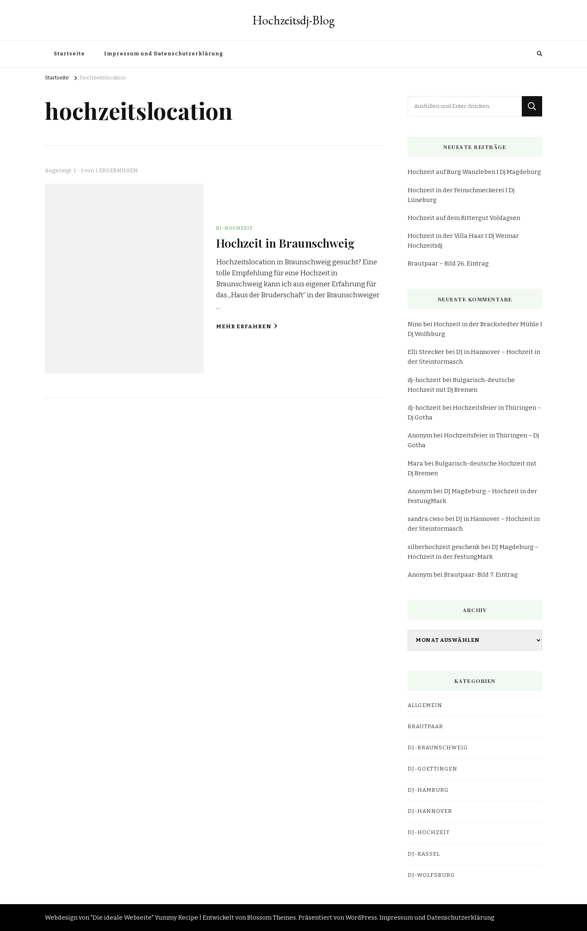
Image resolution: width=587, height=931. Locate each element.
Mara (415, 463)
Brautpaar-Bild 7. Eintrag (481, 574)
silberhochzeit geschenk (444, 547)
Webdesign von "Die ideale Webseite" (99, 917)
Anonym (420, 435)
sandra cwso (426, 519)
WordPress (361, 917)
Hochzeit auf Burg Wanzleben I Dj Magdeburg (474, 172)
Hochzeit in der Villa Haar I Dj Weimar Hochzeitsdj (463, 240)
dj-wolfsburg (431, 875)
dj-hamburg (428, 790)
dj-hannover (430, 811)
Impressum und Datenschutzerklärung (163, 54)
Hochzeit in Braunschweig (285, 242)
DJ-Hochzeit (234, 228)
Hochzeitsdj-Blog (293, 20)
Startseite (69, 54)
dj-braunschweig (438, 747)
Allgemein (425, 705)
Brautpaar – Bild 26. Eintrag (448, 263)
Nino (415, 324)
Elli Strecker (426, 352)
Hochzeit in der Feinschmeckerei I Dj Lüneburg (461, 195)
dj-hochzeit (424, 380)
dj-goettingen (432, 769)
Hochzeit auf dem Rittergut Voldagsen (464, 218)
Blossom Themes (271, 917)
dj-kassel (424, 854)
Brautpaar (425, 726)
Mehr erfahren (247, 326)
